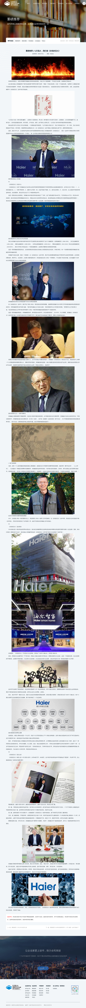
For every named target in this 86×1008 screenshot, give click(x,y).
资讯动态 (44, 3)
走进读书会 (36, 3)
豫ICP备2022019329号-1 (35, 1005)
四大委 (47, 988)
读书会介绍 (27, 988)
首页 (28, 3)
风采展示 (60, 3)
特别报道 (30, 41)
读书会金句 (27, 992)
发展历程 (27, 997)
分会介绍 (27, 995)
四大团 (47, 990)
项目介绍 (41, 988)
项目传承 (41, 990)
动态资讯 (34, 986)
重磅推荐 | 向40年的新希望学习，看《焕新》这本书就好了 (64, 927)
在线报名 (55, 988)
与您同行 (41, 995)
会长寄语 (27, 990)
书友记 (43, 41)
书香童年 (52, 3)
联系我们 (77, 3)
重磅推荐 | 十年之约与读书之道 (19, 927)
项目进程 (41, 992)
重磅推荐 (17, 41)
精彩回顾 (24, 41)
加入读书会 (69, 3)
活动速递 (37, 41)
